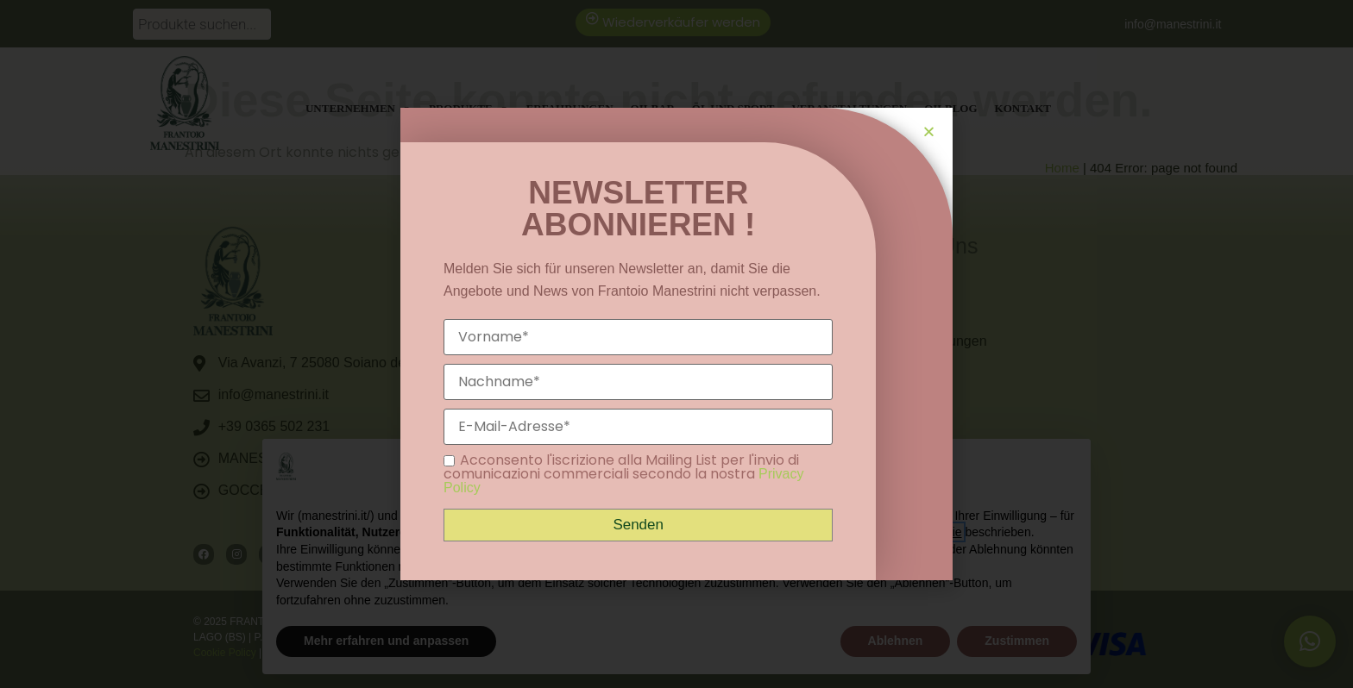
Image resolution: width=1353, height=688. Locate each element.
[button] (928, 131)
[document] (676, 344)
